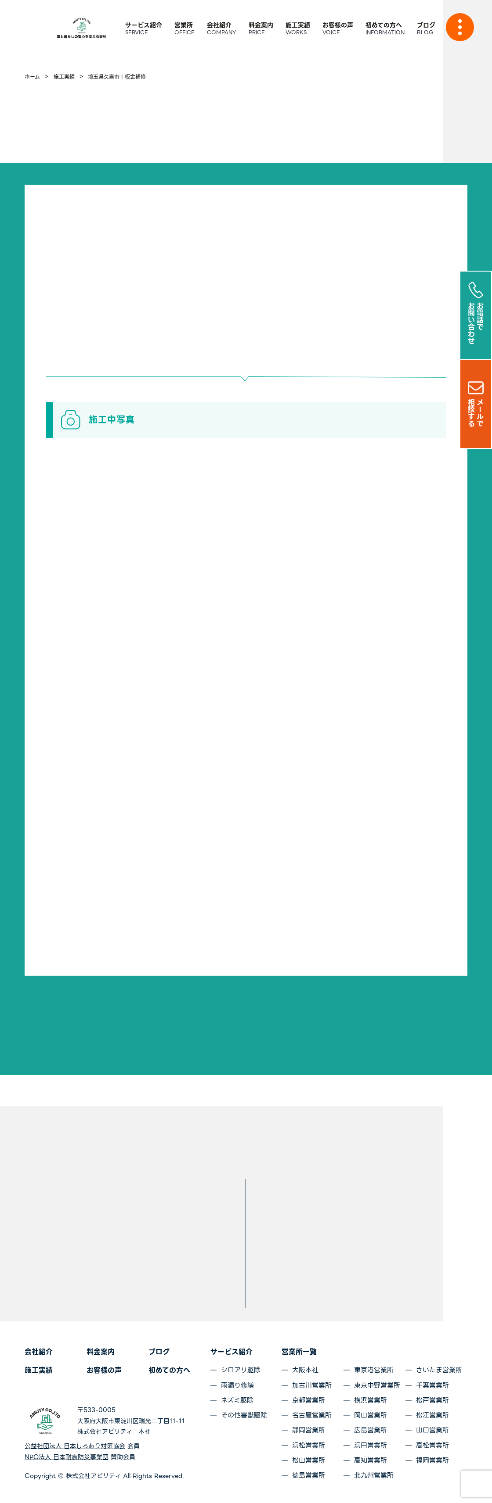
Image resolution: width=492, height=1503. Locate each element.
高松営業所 (432, 1445)
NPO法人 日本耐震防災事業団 (67, 1457)
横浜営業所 (370, 1400)
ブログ (159, 1351)
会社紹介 (39, 1351)
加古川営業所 (312, 1385)
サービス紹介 (231, 1351)
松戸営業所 (432, 1400)
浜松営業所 (308, 1445)
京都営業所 (308, 1400)
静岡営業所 (308, 1430)
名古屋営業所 (312, 1415)
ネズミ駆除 (237, 1400)
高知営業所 (370, 1460)
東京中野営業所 (377, 1385)
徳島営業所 (308, 1475)
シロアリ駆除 (240, 1370)
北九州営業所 (374, 1475)
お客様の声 (104, 1370)
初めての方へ (169, 1370)
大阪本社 (305, 1370)
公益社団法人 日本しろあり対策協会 (75, 1446)
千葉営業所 (432, 1385)
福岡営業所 (432, 1460)
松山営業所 (308, 1460)
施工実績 (39, 1370)
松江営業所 (432, 1415)
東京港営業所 (374, 1370)
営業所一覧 (299, 1351)
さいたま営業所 (439, 1370)
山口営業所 (432, 1430)
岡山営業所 (370, 1415)
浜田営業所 (370, 1445)
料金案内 (101, 1351)
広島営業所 (370, 1430)
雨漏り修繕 (237, 1385)
